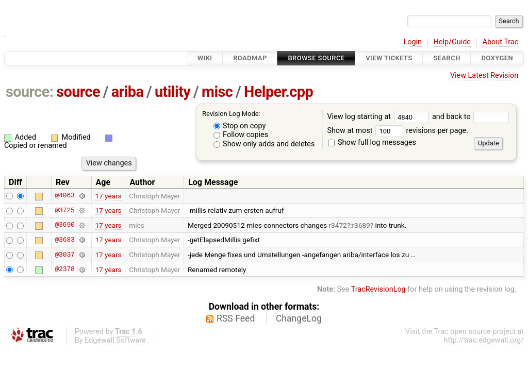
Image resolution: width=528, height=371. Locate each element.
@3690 (64, 225)
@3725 (64, 210)
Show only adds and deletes (264, 144)
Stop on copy (239, 126)
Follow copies (241, 134)
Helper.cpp (278, 91)
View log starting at (379, 116)
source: (30, 91)
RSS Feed (236, 318)
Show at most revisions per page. (397, 130)
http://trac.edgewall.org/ (483, 340)
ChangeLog (299, 318)
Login (412, 42)
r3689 (361, 225)
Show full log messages (372, 142)
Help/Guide (452, 42)
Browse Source (316, 58)
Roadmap (250, 58)
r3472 (338, 225)
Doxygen (497, 58)
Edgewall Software (115, 340)
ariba (127, 91)
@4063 (64, 195)
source (78, 91)
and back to (470, 116)
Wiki (204, 58)
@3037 (64, 254)
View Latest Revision (484, 75)
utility (172, 91)
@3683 (64, 239)
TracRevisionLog (378, 289)
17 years (108, 196)
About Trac (501, 42)
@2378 (64, 269)
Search (446, 58)
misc (217, 91)
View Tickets (389, 58)
